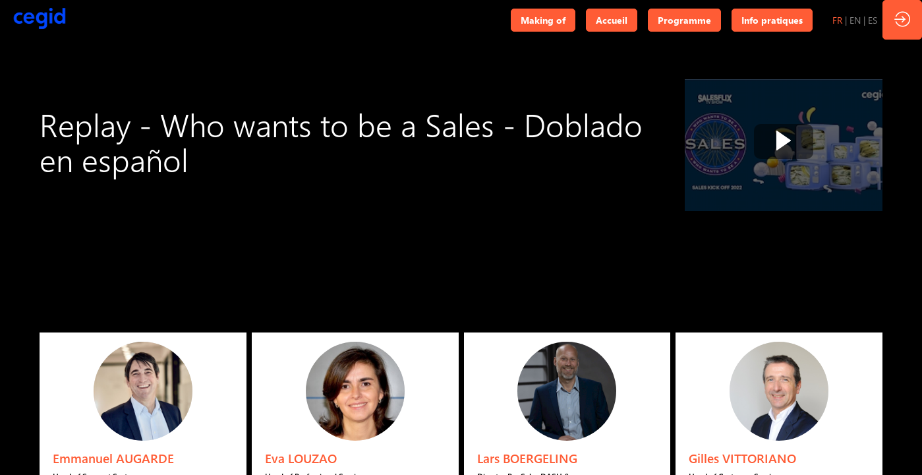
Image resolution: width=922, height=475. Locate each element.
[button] (543, 20)
